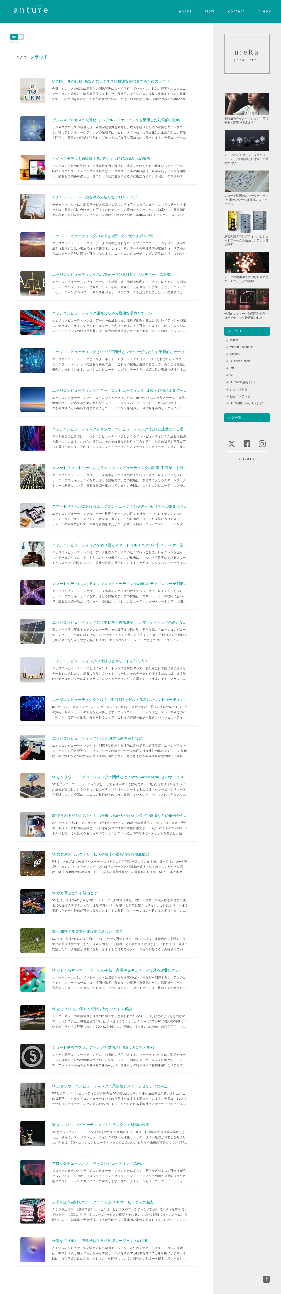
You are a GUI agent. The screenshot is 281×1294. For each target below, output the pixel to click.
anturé (32, 10)
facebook (247, 443)
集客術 (234, 340)
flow (210, 9)
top (266, 1279)
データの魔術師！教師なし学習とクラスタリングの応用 (247, 267)
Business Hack (240, 361)
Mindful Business (241, 347)
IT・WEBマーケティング (246, 403)
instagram (262, 443)
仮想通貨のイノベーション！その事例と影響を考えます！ (247, 108)
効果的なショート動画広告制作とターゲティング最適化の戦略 (247, 303)
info (232, 368)
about (185, 9)
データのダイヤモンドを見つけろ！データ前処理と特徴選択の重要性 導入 (247, 147)
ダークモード (17, 37)
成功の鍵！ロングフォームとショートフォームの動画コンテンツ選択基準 (247, 228)
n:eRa (265, 9)
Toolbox (235, 354)
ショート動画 (238, 389)
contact (236, 9)
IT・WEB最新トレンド (245, 382)
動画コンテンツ (240, 396)
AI (231, 375)
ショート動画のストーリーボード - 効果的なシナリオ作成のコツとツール (247, 188)
